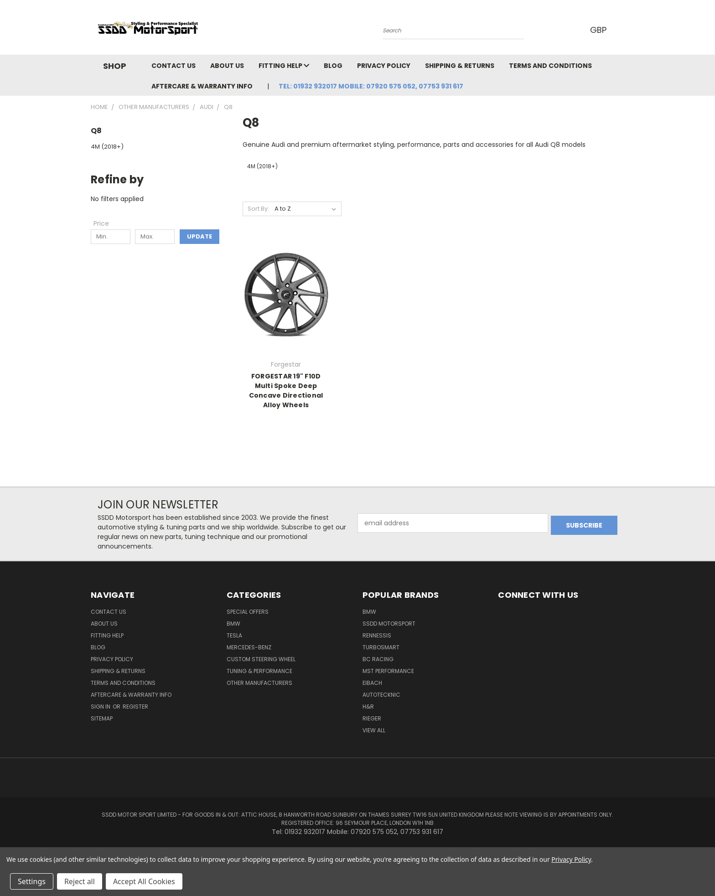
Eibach (372, 683)
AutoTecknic (381, 695)
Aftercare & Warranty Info (202, 86)
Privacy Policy (383, 65)
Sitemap (102, 718)
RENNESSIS (377, 635)
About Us (227, 65)
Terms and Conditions (550, 65)
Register (135, 706)
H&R (368, 706)
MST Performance (388, 671)
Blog (333, 65)
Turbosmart (381, 647)
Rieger (372, 718)
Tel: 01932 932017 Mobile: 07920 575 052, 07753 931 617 (371, 86)
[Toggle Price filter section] (106, 223)
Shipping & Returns (459, 65)
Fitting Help (284, 65)
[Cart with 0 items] (622, 29)
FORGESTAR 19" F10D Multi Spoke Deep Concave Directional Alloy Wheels (286, 390)
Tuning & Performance (259, 671)
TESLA (234, 635)
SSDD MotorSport (389, 623)
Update (199, 236)
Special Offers (248, 612)
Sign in (101, 706)
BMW (233, 623)
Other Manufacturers (259, 683)
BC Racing (378, 659)
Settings (32, 881)
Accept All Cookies (144, 881)
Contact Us (173, 65)
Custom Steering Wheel (261, 659)
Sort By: (258, 208)
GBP (599, 30)
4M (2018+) (107, 146)
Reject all (79, 881)
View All (374, 730)
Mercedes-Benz (249, 647)
